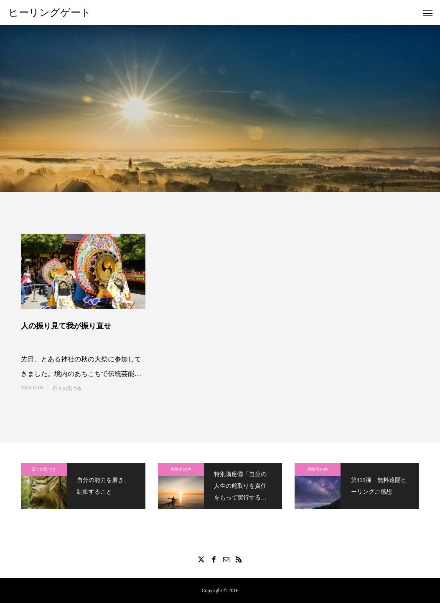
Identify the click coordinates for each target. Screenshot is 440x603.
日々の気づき (67, 388)
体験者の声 (180, 469)
